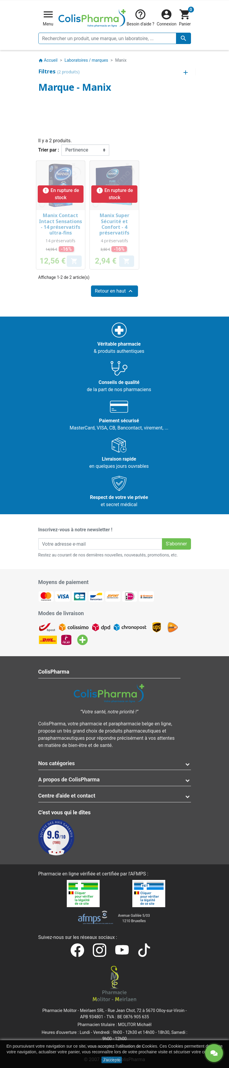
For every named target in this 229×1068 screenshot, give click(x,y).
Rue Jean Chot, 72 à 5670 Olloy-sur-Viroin (146, 1010)
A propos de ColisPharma (69, 779)
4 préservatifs (114, 240)
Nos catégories (56, 763)
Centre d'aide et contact (66, 795)
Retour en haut (114, 291)
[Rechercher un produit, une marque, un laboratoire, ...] (114, 38)
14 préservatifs (60, 240)
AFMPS (138, 874)
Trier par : (48, 150)
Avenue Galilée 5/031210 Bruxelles (134, 918)
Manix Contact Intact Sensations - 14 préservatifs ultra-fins (60, 224)
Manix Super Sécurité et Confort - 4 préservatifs (114, 224)
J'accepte (112, 1060)
